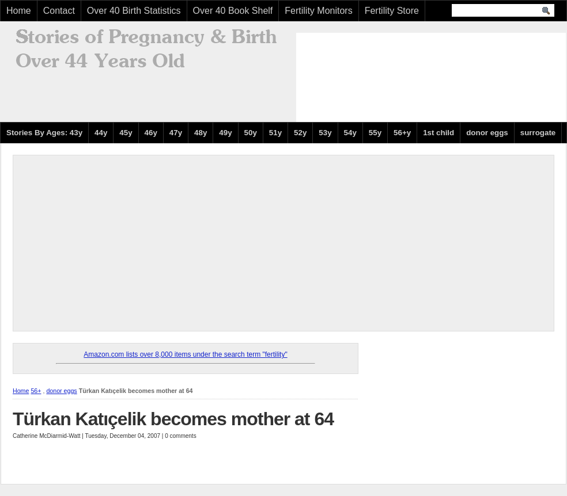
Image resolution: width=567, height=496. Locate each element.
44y (100, 132)
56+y (402, 132)
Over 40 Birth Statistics (134, 11)
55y (375, 132)
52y (300, 132)
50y (250, 132)
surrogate (537, 132)
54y (350, 132)
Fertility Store (392, 11)
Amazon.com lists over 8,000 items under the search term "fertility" (185, 354)
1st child (438, 132)
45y (125, 132)
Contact (59, 11)
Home (18, 11)
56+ (36, 390)
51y (275, 132)
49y (225, 132)
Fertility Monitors (318, 11)
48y (200, 132)
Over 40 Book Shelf (233, 11)
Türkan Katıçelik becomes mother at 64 (173, 419)
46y (151, 132)
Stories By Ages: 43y (44, 132)
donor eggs (487, 132)
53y (325, 132)
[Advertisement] (349, 76)
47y (175, 132)
